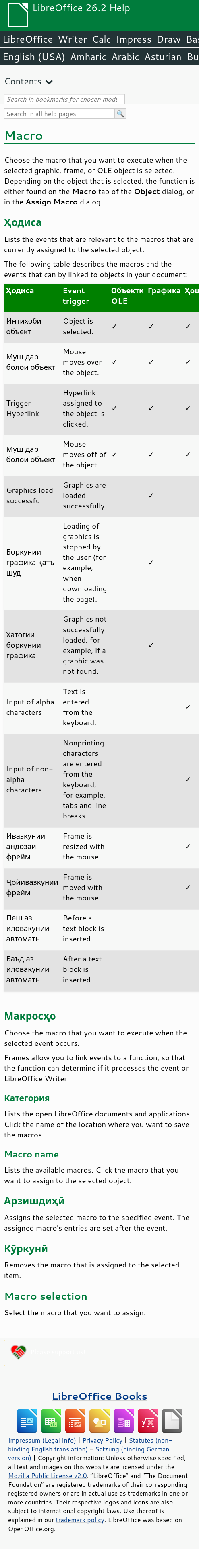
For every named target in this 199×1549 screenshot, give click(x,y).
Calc (101, 39)
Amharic (88, 56)
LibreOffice (27, 39)
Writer (72, 39)
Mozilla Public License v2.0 (47, 1475)
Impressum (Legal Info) (42, 1440)
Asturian (163, 56)
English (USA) (33, 56)
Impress (134, 39)
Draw (168, 39)
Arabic (125, 56)
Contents (22, 81)
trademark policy (80, 1519)
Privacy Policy (102, 1440)
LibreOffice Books (99, 1396)
